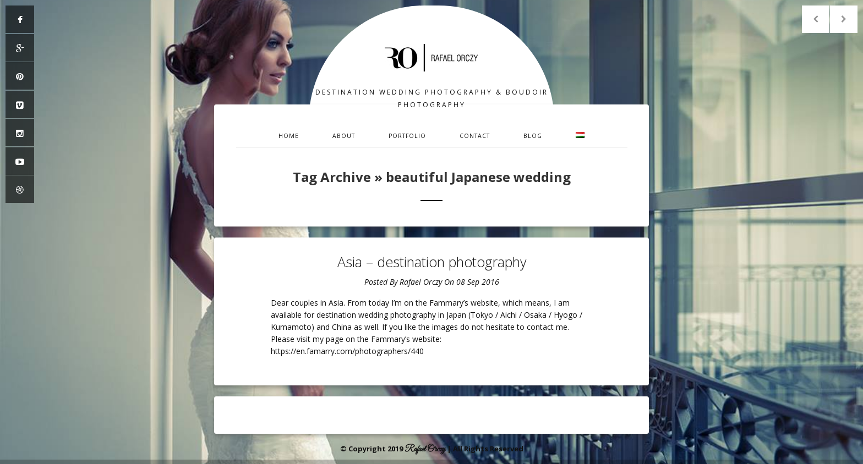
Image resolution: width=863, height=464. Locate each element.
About (343, 136)
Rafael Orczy (421, 282)
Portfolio (407, 136)
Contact (475, 136)
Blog (532, 136)
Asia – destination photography (431, 261)
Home (288, 136)
